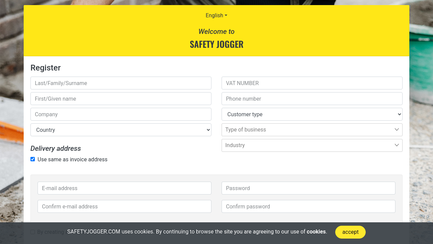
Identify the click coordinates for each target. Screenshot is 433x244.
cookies (316, 231)
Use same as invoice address (73, 159)
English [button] (214, 15)
